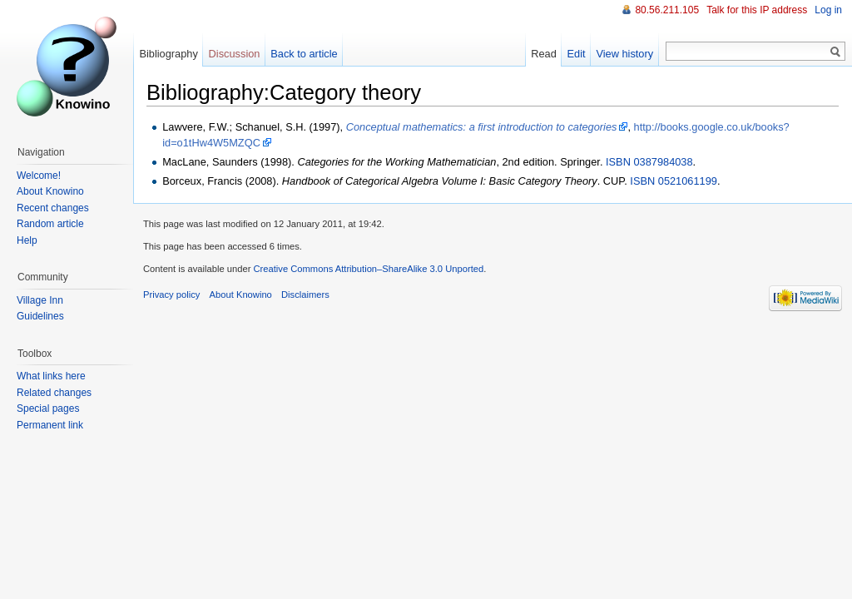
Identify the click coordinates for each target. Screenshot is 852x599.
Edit (576, 53)
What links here (51, 376)
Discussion (234, 53)
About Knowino (50, 191)
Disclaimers (305, 295)
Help (27, 240)
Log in (828, 10)
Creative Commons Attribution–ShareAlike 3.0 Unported (368, 269)
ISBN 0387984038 (649, 162)
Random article (50, 224)
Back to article (303, 53)
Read (544, 53)
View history (624, 53)
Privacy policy (171, 295)
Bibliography (168, 53)
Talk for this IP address (756, 10)
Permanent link (50, 425)
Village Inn (40, 300)
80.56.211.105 (667, 10)
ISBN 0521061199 (673, 181)
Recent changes (53, 208)
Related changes (54, 393)
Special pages (48, 408)
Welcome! (39, 175)
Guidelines (40, 316)
